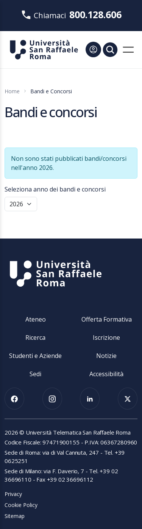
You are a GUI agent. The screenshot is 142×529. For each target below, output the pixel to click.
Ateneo (35, 319)
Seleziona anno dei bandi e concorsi (55, 189)
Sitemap (15, 516)
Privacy (13, 494)
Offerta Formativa (106, 319)
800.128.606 (95, 14)
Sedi (35, 374)
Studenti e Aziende (35, 356)
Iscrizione (106, 337)
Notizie (106, 356)
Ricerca (35, 337)
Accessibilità (106, 374)
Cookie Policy (21, 505)
